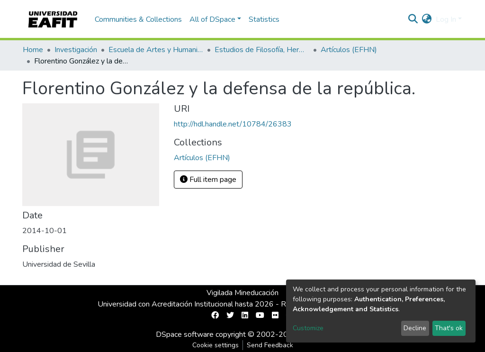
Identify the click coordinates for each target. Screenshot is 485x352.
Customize (308, 328)
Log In (446, 19)
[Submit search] (413, 19)
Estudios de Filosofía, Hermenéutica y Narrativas (262, 50)
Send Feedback (270, 345)
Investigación (75, 50)
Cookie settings (215, 345)
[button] (427, 19)
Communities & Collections (138, 19)
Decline (415, 328)
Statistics (264, 19)
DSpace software (185, 334)
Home (33, 50)
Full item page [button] (208, 179)
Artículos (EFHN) (349, 50)
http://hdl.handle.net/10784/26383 (233, 124)
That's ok (449, 328)
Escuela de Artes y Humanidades (155, 50)
